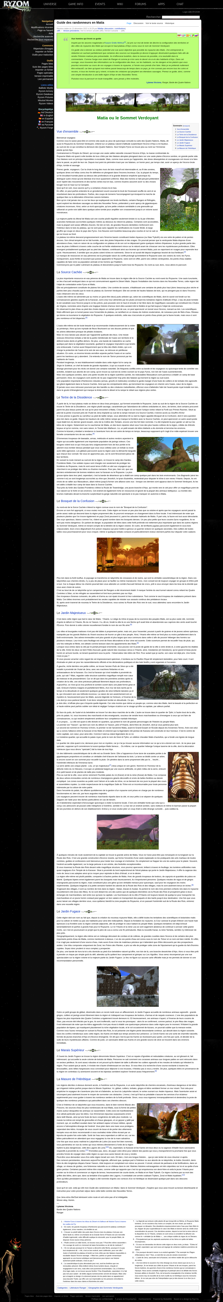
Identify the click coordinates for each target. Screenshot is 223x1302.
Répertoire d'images (43, 48)
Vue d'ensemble (68, 131)
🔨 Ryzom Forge (45, 127)
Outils (50, 60)
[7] (110, 765)
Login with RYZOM (191, 12)
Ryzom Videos (46, 103)
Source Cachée (71, 272)
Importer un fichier (44, 51)
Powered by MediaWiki (162, 1299)
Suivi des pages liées (42, 67)
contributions (120, 29)
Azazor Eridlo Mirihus (114, 43)
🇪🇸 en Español (46, 118)
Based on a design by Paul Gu (186, 1299)
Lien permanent (45, 79)
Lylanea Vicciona (153, 82)
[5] (131, 624)
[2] (185, 252)
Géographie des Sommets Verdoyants (105, 1288)
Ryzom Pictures (45, 97)
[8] (192, 885)
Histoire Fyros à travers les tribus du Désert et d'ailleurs (85, 1221)
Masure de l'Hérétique (76, 1079)
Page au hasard (45, 30)
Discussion (138, 23)
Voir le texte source (154, 23)
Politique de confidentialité (102, 1299)
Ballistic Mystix (46, 88)
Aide (51, 33)
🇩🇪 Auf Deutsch (45, 112)
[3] (86, 318)
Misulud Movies (45, 100)
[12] (183, 1175)
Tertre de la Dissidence (76, 397)
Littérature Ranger (78, 1288)
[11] (86, 1150)
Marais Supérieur (72, 1050)
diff (58, 31)
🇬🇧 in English (46, 115)
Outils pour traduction (42, 54)
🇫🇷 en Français (45, 121)
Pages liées (47, 63)
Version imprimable (43, 76)
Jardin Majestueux (73, 613)
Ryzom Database (44, 94)
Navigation (47, 21)
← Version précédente (70, 31)
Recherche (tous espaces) (40, 39)
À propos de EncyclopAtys (125, 1299)
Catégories (63, 1288)
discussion (109, 29)
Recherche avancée (43, 36)
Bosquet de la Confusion (77, 501)
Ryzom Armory (46, 91)
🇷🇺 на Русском (45, 124)
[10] (107, 1147)
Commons (47, 45)
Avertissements (144, 1299)
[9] (156, 1071)
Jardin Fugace (70, 911)
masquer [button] (186, 126)
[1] (125, 42)
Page (129, 23)
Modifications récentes (42, 27)
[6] (138, 643)
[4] (93, 434)
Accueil (49, 24)
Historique (169, 23)
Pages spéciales (45, 73)
